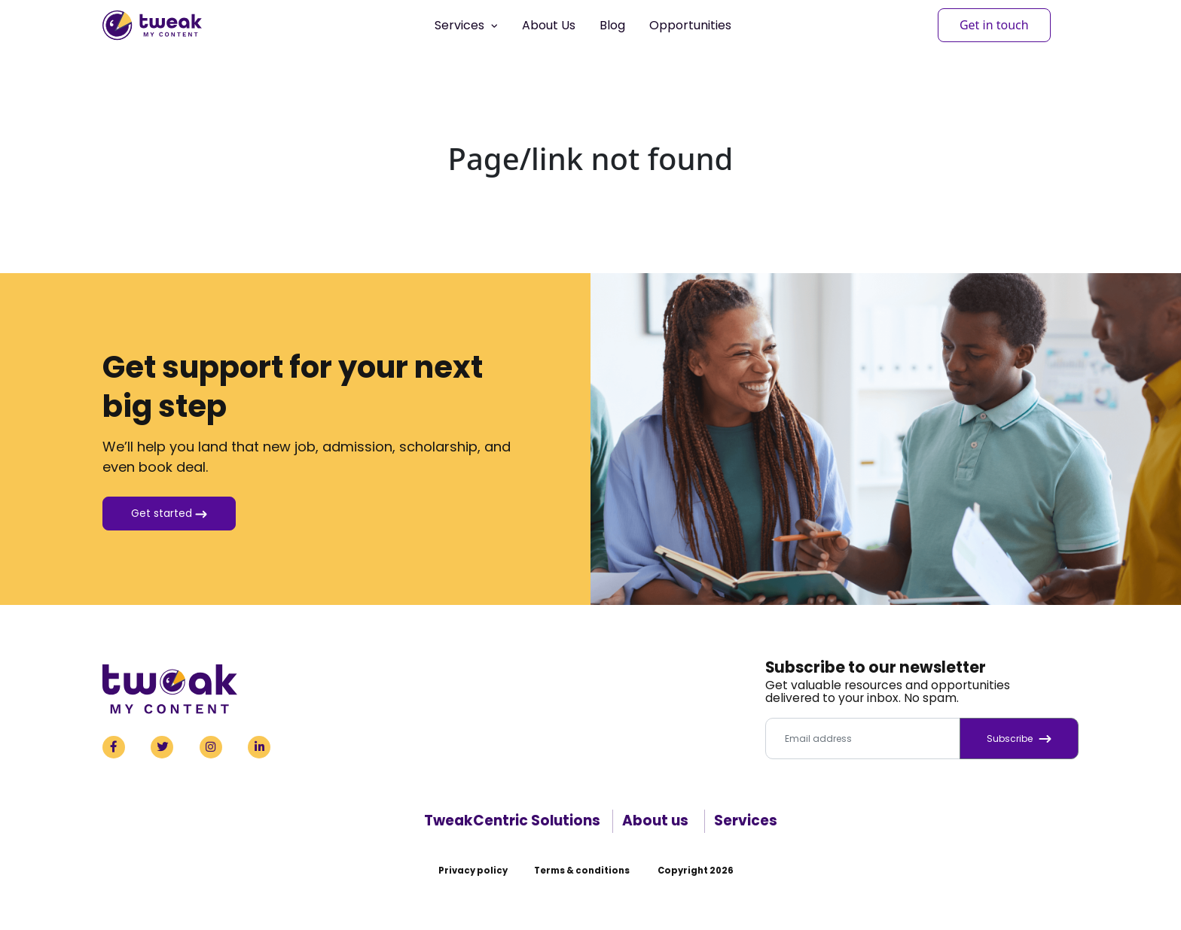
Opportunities (690, 25)
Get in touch (994, 25)
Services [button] (466, 25)
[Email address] (862, 738)
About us (655, 820)
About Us (548, 25)
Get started (169, 513)
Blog (612, 25)
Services (745, 820)
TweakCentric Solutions (512, 820)
